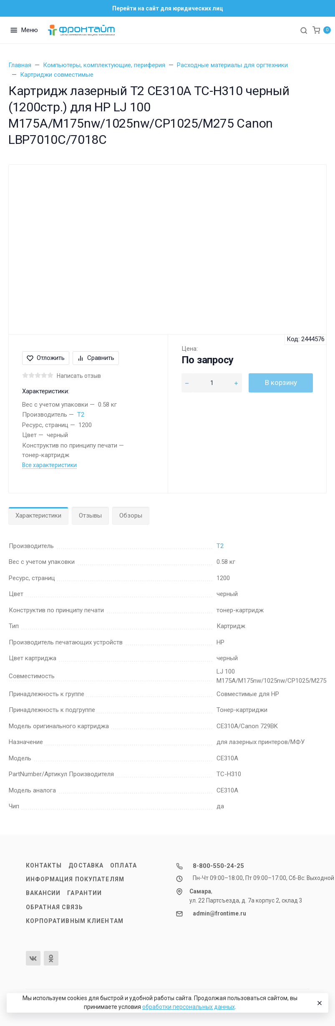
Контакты (44, 865)
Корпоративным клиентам (74, 921)
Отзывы (90, 515)
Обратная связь (54, 907)
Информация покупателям (75, 879)
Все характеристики (49, 465)
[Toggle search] (303, 30)
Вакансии (43, 893)
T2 (80, 414)
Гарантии (84, 893)
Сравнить (95, 358)
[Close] (318, 1003)
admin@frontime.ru (219, 913)
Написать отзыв (79, 375)
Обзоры (130, 515)
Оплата (123, 865)
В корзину (281, 382)
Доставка (85, 865)
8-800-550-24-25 (218, 866)
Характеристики (38, 515)
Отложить (46, 358)
